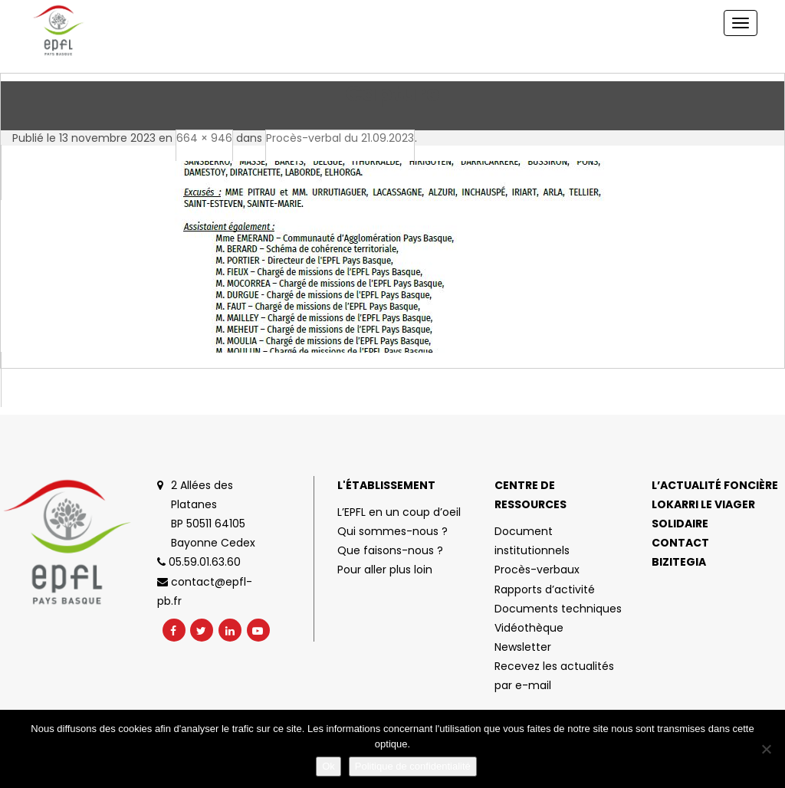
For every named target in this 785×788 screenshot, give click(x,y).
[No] (766, 749)
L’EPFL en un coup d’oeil (399, 512)
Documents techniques (558, 608)
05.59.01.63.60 (199, 562)
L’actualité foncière (715, 485)
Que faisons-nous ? (390, 550)
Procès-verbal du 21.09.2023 (340, 138)
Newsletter (522, 647)
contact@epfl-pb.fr (204, 591)
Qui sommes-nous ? (392, 531)
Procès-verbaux (537, 569)
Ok (328, 766)
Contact (680, 542)
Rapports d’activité (544, 589)
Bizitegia (679, 562)
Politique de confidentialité (413, 766)
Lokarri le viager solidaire (703, 514)
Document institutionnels (532, 541)
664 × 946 (204, 138)
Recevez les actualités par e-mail (554, 675)
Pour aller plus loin (384, 569)
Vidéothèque (528, 627)
